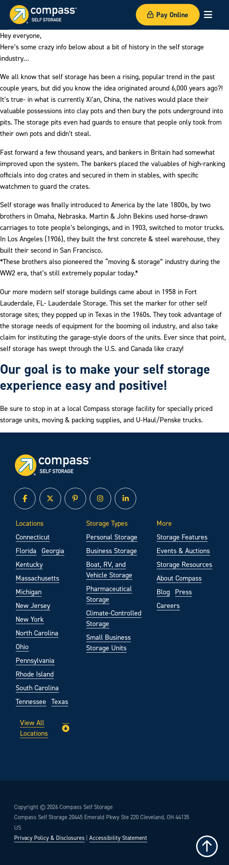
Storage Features (182, 537)
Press (183, 592)
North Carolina (37, 633)
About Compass (179, 578)
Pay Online (167, 14)
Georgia (52, 551)
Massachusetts (37, 578)
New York (30, 619)
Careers (168, 605)
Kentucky (29, 564)
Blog (163, 592)
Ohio (22, 646)
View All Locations (44, 727)
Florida (26, 551)
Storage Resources (184, 564)
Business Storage (111, 551)
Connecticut (33, 537)
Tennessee (31, 701)
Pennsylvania (35, 660)
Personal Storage (111, 537)
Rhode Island (35, 674)
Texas (59, 701)
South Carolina (37, 688)
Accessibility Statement (118, 837)
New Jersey (33, 605)
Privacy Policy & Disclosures (49, 837)
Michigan (28, 592)
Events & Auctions (183, 551)
